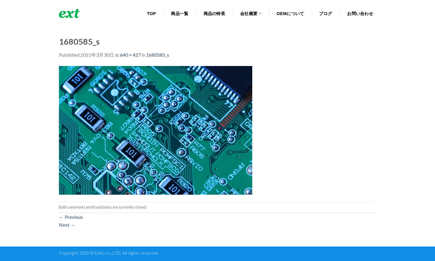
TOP (151, 13)
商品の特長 (214, 13)
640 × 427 (130, 55)
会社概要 (251, 13)
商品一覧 (179, 13)
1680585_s (157, 55)
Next (67, 225)
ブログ (325, 13)
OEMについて (290, 13)
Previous (71, 217)
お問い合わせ (360, 13)
